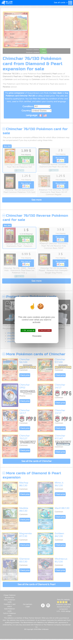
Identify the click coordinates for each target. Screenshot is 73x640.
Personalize (36, 336)
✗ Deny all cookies (45, 330)
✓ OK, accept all (28, 330)
